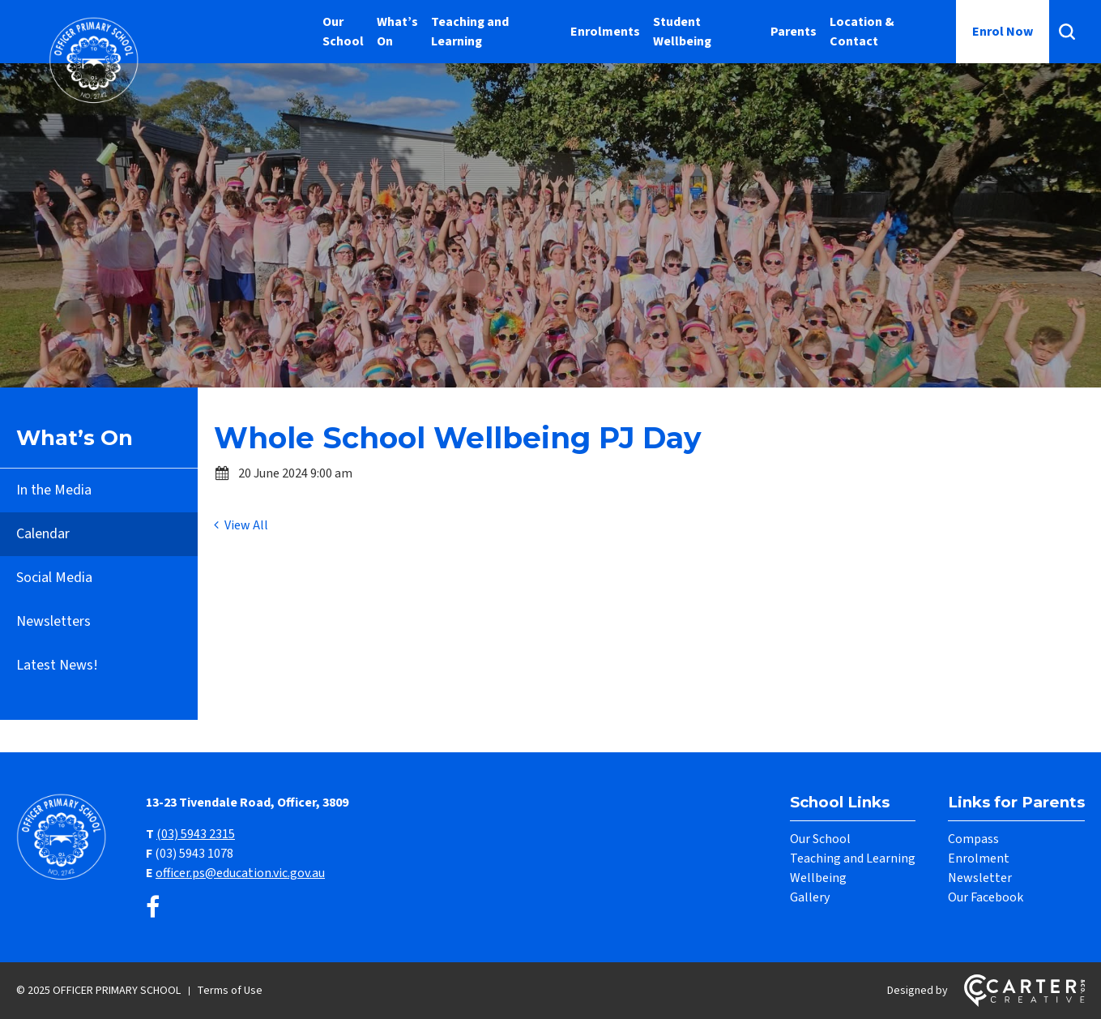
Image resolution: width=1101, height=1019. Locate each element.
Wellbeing (818, 878)
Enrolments (605, 32)
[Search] (1067, 31)
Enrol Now (1002, 32)
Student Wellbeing (682, 31)
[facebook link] (153, 908)
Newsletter (980, 878)
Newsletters (53, 621)
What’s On (397, 31)
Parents (793, 32)
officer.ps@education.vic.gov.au (240, 873)
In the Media (54, 490)
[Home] (64, 878)
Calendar (43, 534)
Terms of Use (229, 991)
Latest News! (57, 665)
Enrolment (978, 858)
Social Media (54, 577)
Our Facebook (985, 897)
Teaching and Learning (470, 31)
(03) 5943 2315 (195, 834)
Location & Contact (862, 31)
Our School (343, 31)
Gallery (810, 897)
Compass (973, 839)
